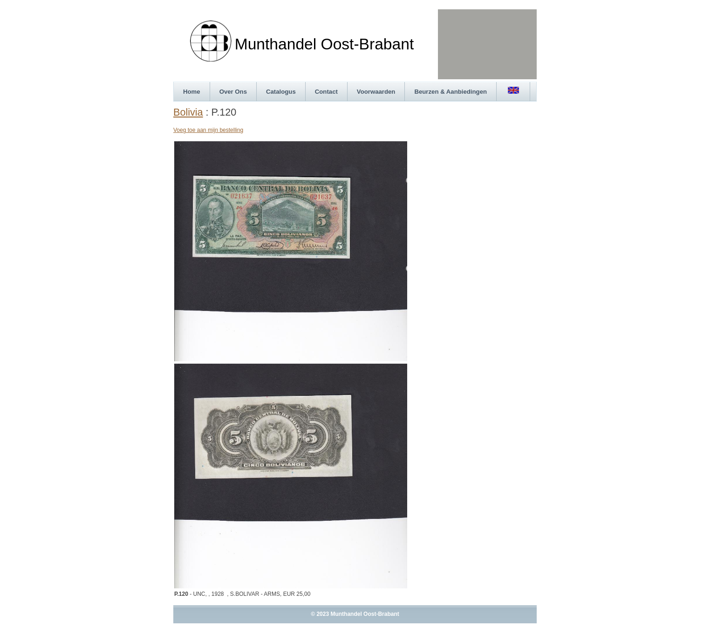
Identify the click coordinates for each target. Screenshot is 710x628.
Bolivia (188, 112)
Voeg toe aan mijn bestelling (208, 130)
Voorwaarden (376, 91)
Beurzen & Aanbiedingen (450, 91)
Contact (326, 91)
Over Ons (233, 91)
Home (191, 91)
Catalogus (281, 91)
